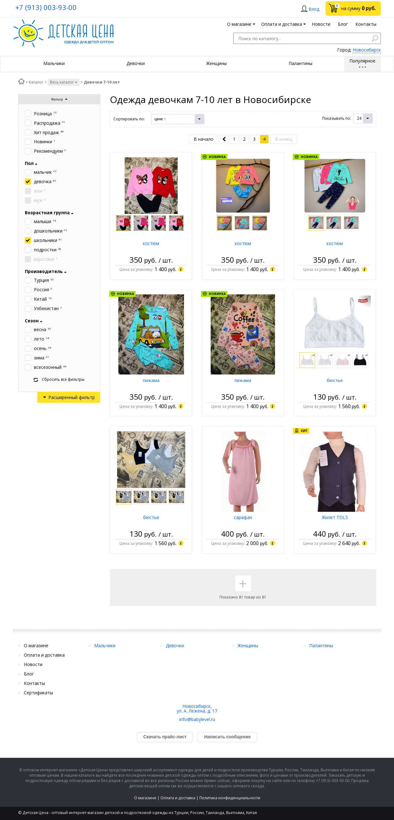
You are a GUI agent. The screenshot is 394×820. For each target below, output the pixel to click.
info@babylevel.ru (197, 719)
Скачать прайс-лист (165, 736)
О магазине (145, 798)
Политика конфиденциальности (229, 798)
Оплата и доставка (177, 798)
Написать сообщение (227, 736)
